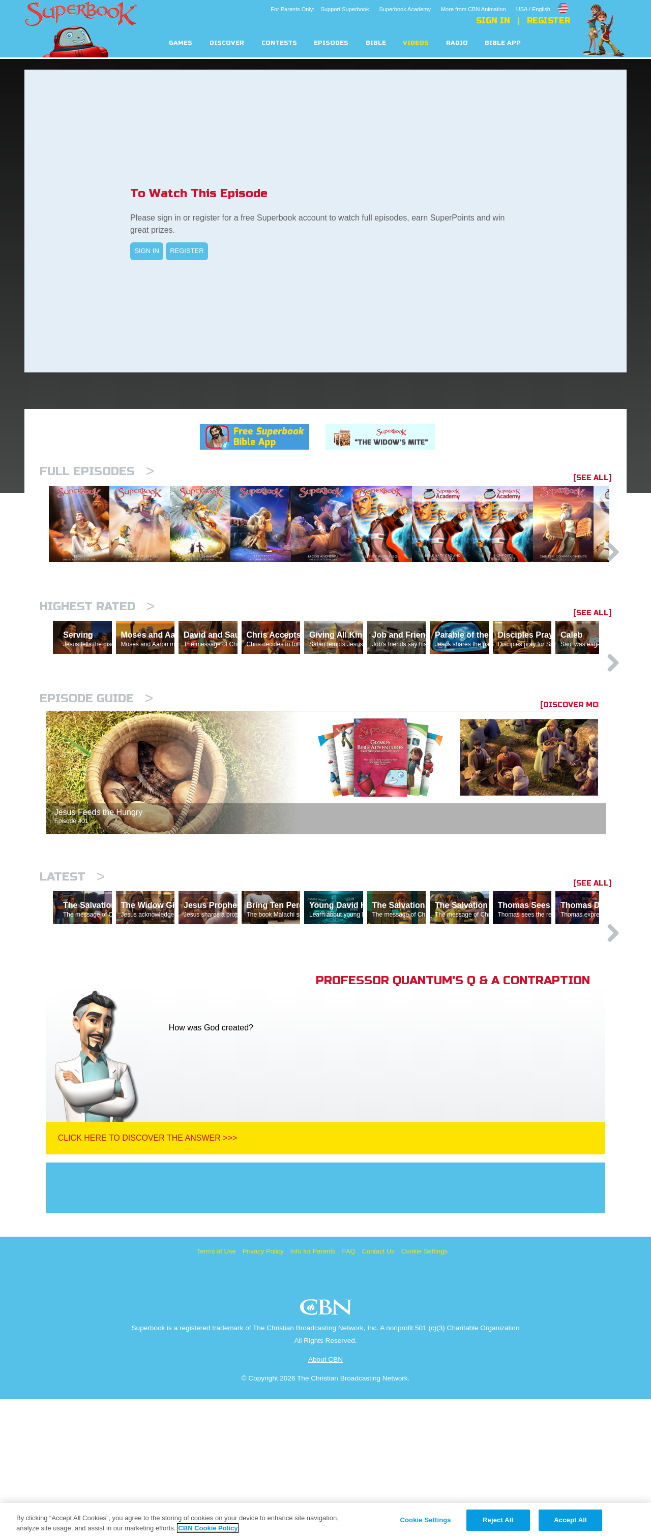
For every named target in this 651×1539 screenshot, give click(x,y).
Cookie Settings (424, 1391)
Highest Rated (97, 659)
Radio (457, 43)
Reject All (498, 1520)
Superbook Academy (405, 9)
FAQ (349, 1391)
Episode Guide (96, 794)
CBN (327, 1450)
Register (548, 21)
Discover (227, 43)
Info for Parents (313, 1391)
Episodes (331, 43)
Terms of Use (216, 1391)
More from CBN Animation (473, 9)
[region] (325, 1521)
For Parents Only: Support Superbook (320, 9)
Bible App (503, 43)
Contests (279, 43)
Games (180, 43)
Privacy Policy (263, 1391)
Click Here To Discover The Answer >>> (148, 1278)
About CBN (325, 1499)
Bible (376, 43)
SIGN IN (146, 251)
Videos (416, 43)
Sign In (493, 21)
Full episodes (97, 471)
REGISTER (186, 251)
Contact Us (378, 1391)
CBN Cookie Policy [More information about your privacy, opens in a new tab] (208, 1528)
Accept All (570, 1520)
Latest (72, 973)
